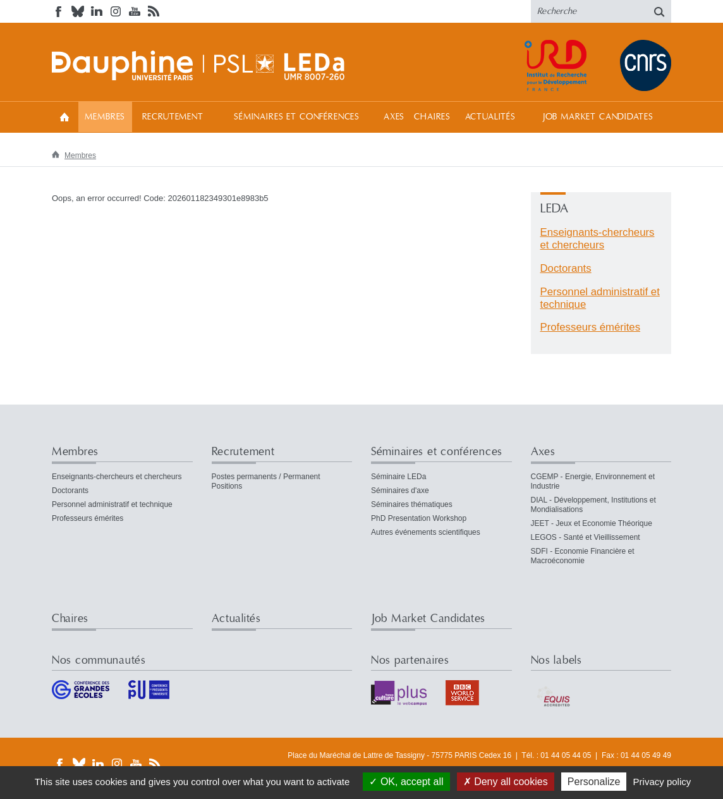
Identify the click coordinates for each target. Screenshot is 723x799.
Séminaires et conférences (297, 117)
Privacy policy (662, 781)
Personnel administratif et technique (112, 504)
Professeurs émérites (590, 327)
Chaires (432, 117)
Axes (394, 117)
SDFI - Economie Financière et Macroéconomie (583, 556)
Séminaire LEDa (398, 476)
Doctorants (566, 268)
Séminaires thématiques (412, 504)
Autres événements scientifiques (425, 532)
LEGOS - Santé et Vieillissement (585, 537)
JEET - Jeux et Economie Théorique (591, 523)
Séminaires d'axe (400, 490)
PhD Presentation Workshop (418, 518)
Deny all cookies (505, 781)
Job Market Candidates (597, 117)
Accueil (64, 116)
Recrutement (173, 117)
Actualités (490, 117)
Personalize (594, 781)
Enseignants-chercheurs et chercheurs (597, 238)
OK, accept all (406, 781)
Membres (105, 117)
